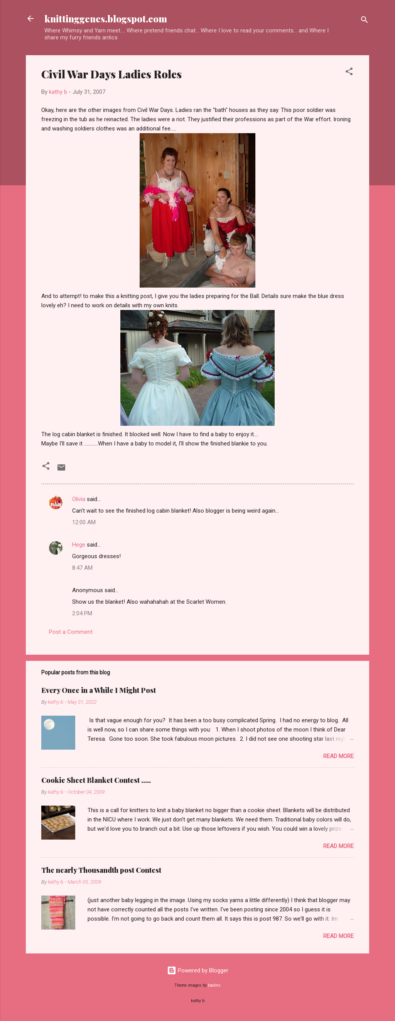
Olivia (78, 499)
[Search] (364, 21)
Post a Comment (71, 631)
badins (214, 985)
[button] (349, 73)
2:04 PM (82, 613)
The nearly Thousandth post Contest (101, 870)
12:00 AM (84, 522)
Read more (338, 756)
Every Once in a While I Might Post (98, 690)
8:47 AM (82, 567)
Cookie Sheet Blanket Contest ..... (96, 780)
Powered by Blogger (197, 970)
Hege (78, 544)
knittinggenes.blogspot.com (105, 18)
